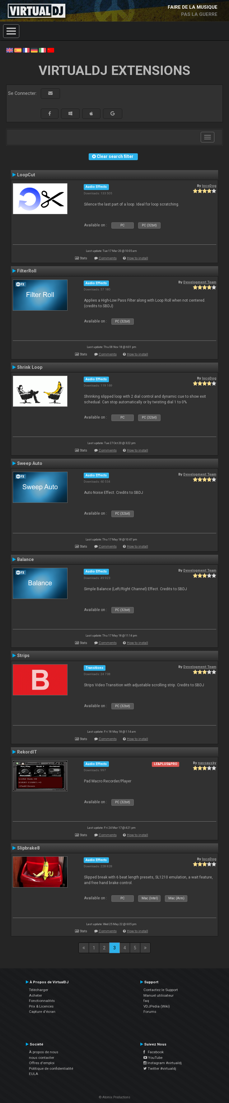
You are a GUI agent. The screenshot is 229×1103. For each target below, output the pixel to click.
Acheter (35, 995)
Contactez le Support (160, 990)
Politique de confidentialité (51, 1068)
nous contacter (41, 1057)
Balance (25, 559)
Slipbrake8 (28, 848)
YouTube (152, 1057)
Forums (149, 1011)
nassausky (207, 763)
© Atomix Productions (114, 1097)
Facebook (153, 1052)
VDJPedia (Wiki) (156, 1006)
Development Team (199, 282)
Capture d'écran (42, 1011)
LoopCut (26, 174)
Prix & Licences (41, 1006)
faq (146, 1001)
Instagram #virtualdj (162, 1063)
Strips (23, 655)
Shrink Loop (29, 367)
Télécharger (38, 990)
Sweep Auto (29, 463)
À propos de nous (43, 1052)
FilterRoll (26, 270)
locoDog (209, 185)
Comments (108, 258)
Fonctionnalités (42, 1001)
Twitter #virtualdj (159, 1068)
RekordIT (27, 751)
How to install (137, 258)
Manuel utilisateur (158, 995)
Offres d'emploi (41, 1063)
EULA (33, 1074)
